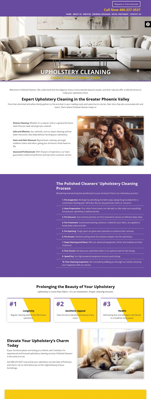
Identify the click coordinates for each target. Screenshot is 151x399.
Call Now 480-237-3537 (122, 9)
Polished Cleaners (28, 11)
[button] (148, 24)
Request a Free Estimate (126, 4)
